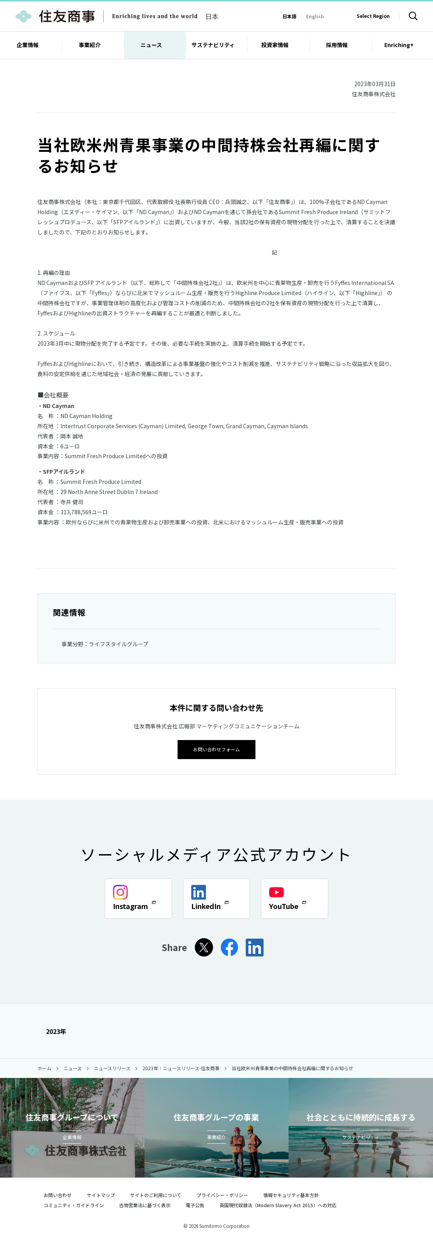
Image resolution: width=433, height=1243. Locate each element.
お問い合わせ (58, 1194)
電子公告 (195, 1204)
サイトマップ (101, 1194)
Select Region (373, 15)
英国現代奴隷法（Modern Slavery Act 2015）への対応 (281, 1204)
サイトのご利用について (155, 1194)
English (315, 16)
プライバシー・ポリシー (222, 1194)
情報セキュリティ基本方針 (291, 1194)
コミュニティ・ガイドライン (74, 1204)
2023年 (51, 1030)
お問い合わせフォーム (216, 748)
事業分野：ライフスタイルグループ (105, 644)
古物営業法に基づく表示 (145, 1204)
